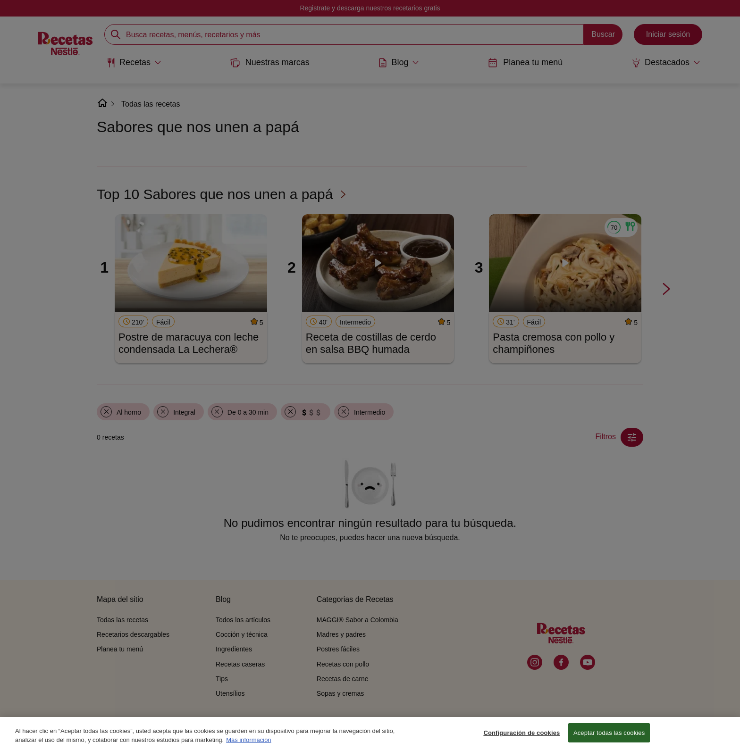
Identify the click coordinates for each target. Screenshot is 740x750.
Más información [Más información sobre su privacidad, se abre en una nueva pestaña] (248, 745)
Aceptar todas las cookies (609, 738)
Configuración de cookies (521, 738)
